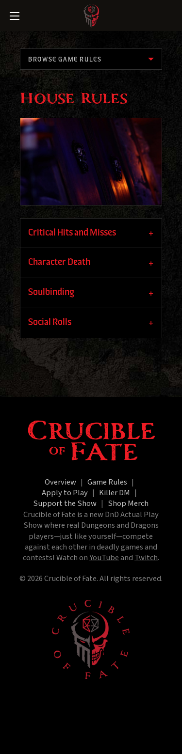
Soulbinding (51, 292)
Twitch (146, 558)
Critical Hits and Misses (72, 233)
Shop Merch (128, 503)
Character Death (59, 262)
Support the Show (65, 503)
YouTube (104, 558)
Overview (60, 482)
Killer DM (114, 493)
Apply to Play (65, 493)
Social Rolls (49, 322)
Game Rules (107, 482)
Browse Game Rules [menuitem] (64, 59)
